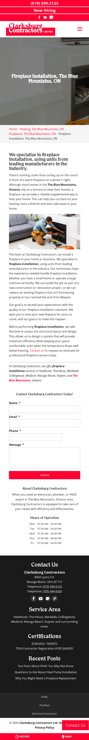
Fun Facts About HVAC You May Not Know (45, 666)
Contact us (37, 350)
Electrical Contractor (44, 713)
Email (14, 417)
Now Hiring (45, 10)
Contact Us (75, 725)
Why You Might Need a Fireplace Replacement (45, 678)
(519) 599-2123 (44, 3)
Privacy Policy (44, 727)
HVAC (44, 696)
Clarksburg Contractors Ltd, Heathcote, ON (49, 723)
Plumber (44, 705)
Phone (15, 431)
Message (16, 445)
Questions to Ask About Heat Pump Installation (46, 672)
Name (14, 403)
